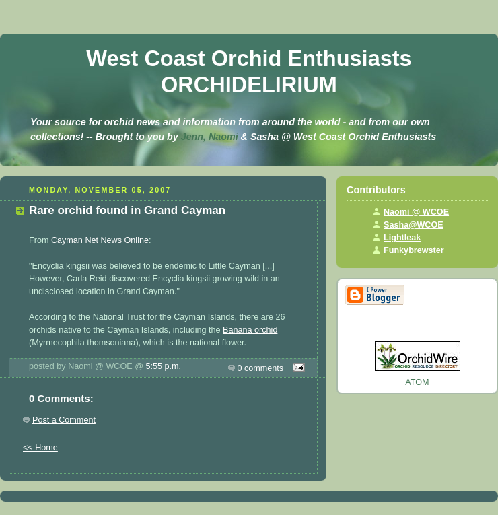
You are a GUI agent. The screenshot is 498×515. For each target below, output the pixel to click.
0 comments (261, 368)
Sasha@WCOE (413, 225)
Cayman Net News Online (100, 240)
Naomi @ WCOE (416, 212)
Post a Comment (64, 420)
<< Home (40, 447)
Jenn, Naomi (209, 136)
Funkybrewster (414, 250)
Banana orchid (250, 330)
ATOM (417, 382)
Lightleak (402, 237)
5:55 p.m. (163, 366)
